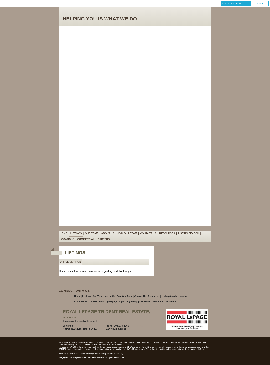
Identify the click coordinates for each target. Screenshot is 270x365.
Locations (67, 239)
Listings (76, 233)
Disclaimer (145, 301)
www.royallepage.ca (109, 301)
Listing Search (188, 233)
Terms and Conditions (164, 301)
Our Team (91, 233)
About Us (107, 233)
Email (140, 325)
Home (63, 233)
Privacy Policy (130, 301)
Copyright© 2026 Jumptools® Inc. (72, 358)
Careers (103, 239)
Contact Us (148, 233)
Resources (167, 233)
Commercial (85, 239)
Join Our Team (127, 233)
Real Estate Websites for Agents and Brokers (105, 358)
